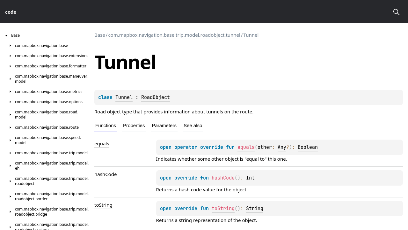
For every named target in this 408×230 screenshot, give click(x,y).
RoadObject (155, 97)
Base (99, 35)
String (254, 208)
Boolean (308, 147)
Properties (134, 125)
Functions (105, 125)
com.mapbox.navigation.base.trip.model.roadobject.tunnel (174, 35)
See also (193, 125)
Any (282, 147)
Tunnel (251, 35)
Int (250, 178)
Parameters (164, 125)
